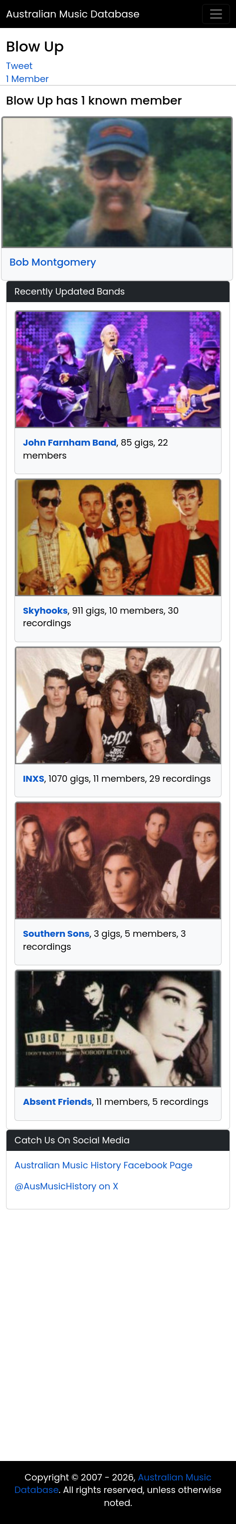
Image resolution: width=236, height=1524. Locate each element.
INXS (33, 778)
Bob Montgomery (52, 262)
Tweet (19, 66)
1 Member (27, 79)
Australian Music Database (73, 14)
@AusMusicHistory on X (66, 1186)
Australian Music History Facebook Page (103, 1165)
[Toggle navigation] (216, 14)
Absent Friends (57, 1101)
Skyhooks (45, 610)
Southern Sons (56, 933)
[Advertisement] (113, 1337)
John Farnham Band (70, 442)
